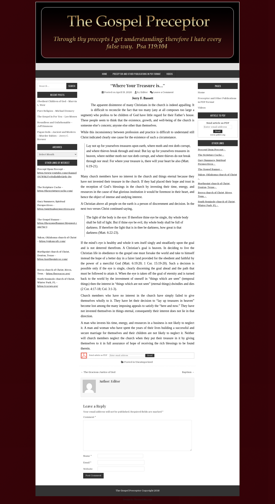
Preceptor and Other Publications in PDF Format (137, 74)
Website (88, 469)
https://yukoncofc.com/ (52, 241)
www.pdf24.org (217, 135)
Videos (169, 74)
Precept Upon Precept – (212, 149)
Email (87, 462)
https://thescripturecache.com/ (55, 190)
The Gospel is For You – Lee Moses (57, 116)
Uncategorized (144, 362)
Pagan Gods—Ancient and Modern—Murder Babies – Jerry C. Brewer (56, 136)
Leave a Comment (163, 92)
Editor (144, 92)
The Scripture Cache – (211, 155)
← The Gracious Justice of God (98, 372)
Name (87, 456)
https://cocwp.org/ (47, 286)
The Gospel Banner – (210, 169)
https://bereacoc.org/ (58, 273)
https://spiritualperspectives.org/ (56, 209)
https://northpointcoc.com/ (52, 259)
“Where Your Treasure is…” (137, 85)
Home (104, 74)
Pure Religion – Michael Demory (55, 111)
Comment (89, 417)
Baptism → (188, 372)
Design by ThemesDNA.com (137, 499)
